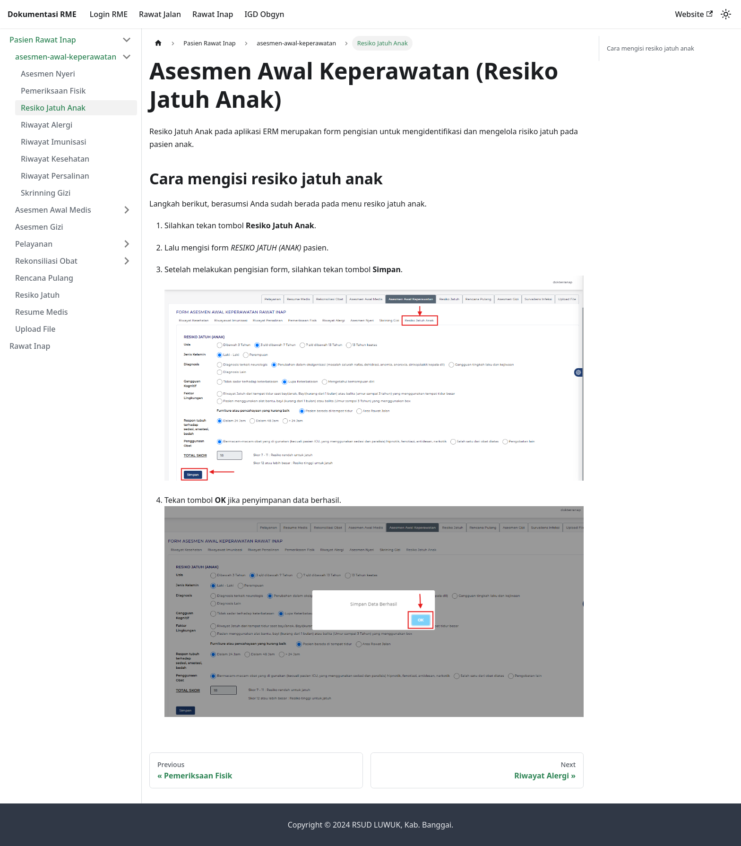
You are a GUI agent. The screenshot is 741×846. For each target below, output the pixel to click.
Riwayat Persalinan (55, 176)
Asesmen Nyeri (48, 74)
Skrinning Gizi (45, 193)
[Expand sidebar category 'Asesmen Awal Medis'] (126, 209)
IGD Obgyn (264, 14)
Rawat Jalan (160, 14)
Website (694, 14)
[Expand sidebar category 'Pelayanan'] (126, 243)
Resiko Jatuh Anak (53, 108)
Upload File (35, 329)
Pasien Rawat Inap (42, 40)
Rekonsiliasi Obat (46, 261)
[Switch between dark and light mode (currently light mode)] (725, 14)
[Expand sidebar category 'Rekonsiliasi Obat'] (126, 260)
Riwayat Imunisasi (53, 142)
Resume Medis (41, 312)
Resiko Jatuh (37, 295)
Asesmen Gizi (39, 227)
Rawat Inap (212, 14)
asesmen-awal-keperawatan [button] (65, 57)
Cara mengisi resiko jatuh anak (650, 48)
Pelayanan (33, 244)
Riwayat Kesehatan (55, 159)
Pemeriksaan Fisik (53, 91)
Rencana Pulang (44, 278)
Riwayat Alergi (46, 125)
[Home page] (158, 43)
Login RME (109, 14)
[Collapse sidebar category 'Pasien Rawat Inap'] (126, 39)
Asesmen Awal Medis (53, 210)
